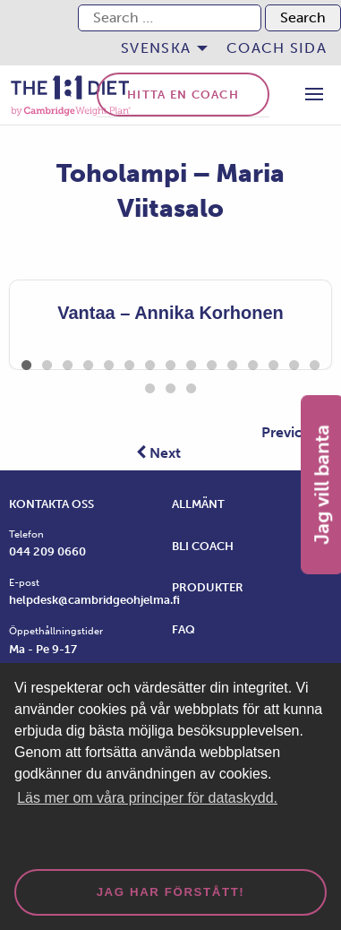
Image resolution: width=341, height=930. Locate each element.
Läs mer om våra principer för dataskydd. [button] (147, 797)
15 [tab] (314, 362)
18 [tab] (191, 386)
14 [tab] (294, 362)
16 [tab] (150, 386)
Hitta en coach (183, 94)
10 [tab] (211, 362)
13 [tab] (273, 362)
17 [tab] (170, 386)
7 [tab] (150, 362)
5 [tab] (109, 362)
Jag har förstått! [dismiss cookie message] (171, 892)
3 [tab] (67, 362)
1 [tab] (26, 362)
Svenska (156, 47)
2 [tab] (47, 362)
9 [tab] (191, 362)
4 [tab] (88, 362)
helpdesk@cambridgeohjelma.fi (94, 600)
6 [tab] (129, 362)
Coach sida (276, 47)
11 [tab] (232, 362)
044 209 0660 (47, 551)
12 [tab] (253, 362)
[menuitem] (159, 48)
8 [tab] (170, 362)
